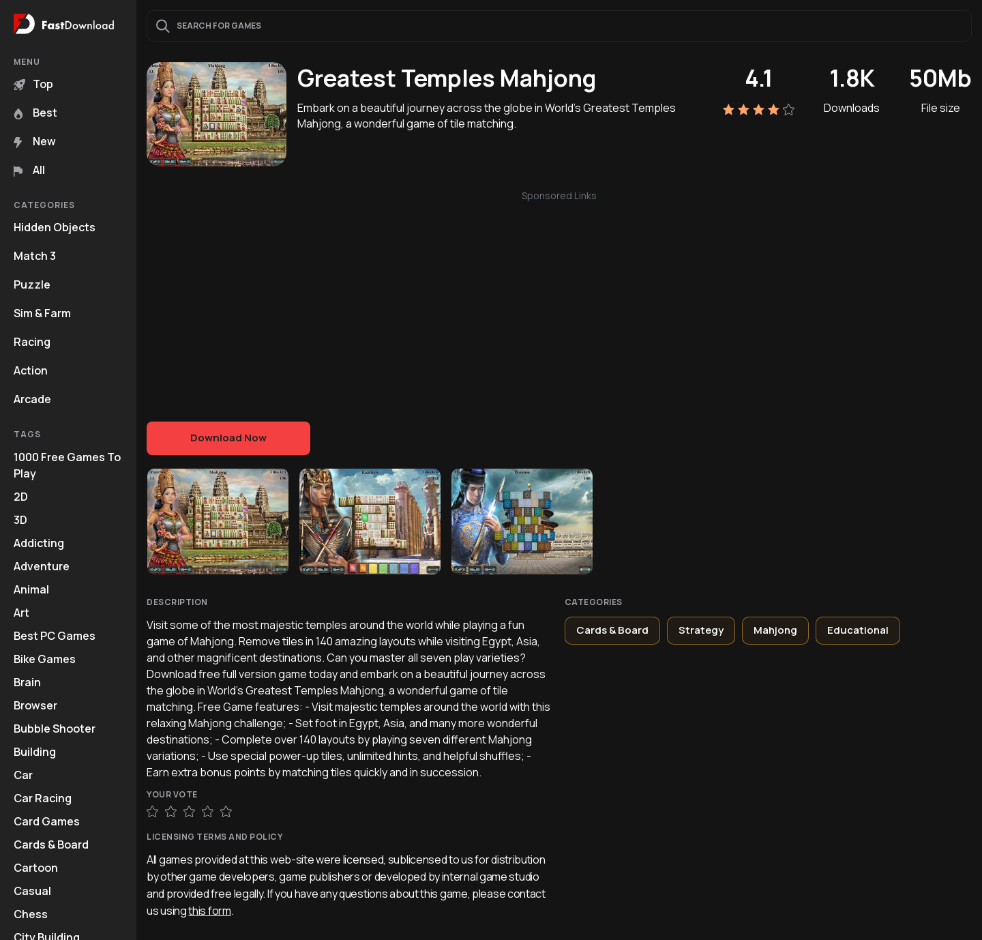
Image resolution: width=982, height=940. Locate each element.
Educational (858, 630)
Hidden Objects (54, 227)
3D (20, 519)
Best (35, 112)
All (29, 169)
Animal (31, 589)
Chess (31, 914)
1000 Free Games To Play (67, 465)
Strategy (701, 630)
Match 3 (35, 255)
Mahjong (775, 630)
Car (23, 774)
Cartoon (36, 867)
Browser (35, 705)
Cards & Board (51, 844)
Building (35, 751)
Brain (27, 682)
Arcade (32, 399)
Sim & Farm (42, 313)
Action (31, 370)
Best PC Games (54, 635)
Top (33, 83)
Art (21, 612)
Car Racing (43, 798)
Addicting (39, 542)
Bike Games (45, 658)
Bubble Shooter (54, 728)
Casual (32, 890)
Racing (32, 341)
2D (21, 496)
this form (209, 910)
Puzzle (32, 284)
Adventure (42, 566)
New (35, 141)
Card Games (47, 821)
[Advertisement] (559, 298)
